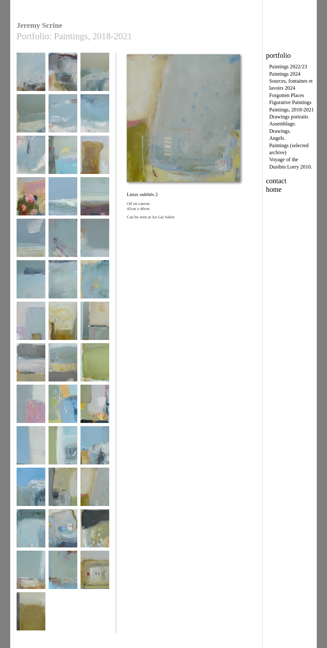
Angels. (277, 138)
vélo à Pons (63, 324)
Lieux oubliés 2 (94, 490)
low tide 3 (63, 116)
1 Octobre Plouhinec (63, 160)
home (274, 189)
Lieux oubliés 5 (94, 531)
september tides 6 (63, 199)
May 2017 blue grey (94, 284)
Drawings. (280, 131)
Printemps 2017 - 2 (94, 448)
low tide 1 (31, 158)
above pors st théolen (63, 77)
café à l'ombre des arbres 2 (31, 367)
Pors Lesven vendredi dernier (63, 243)
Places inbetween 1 (31, 282)
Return (63, 573)
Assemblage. (282, 124)
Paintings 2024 (284, 74)
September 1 (31, 116)
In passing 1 (31, 573)
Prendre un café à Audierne (94, 409)
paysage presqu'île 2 (63, 450)
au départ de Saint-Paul (31, 201)
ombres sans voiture (94, 326)
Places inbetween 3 (94, 241)
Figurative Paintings (290, 102)
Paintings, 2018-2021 (291, 110)
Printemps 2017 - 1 (31, 490)
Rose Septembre (31, 407)
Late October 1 (31, 241)
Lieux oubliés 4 (63, 531)
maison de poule (94, 573)
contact (276, 181)
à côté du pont (94, 158)
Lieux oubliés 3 (31, 531)
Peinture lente (63, 407)
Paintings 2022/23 (288, 67)
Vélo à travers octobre (31, 450)
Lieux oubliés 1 (63, 490)
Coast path (31, 75)
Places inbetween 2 (63, 282)
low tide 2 (94, 116)
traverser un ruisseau (31, 616)
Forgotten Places (286, 95)
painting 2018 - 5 (94, 365)
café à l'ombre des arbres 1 (63, 367)
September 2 (94, 75)
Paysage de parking (31, 326)
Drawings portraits (288, 117)
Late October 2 (94, 199)
